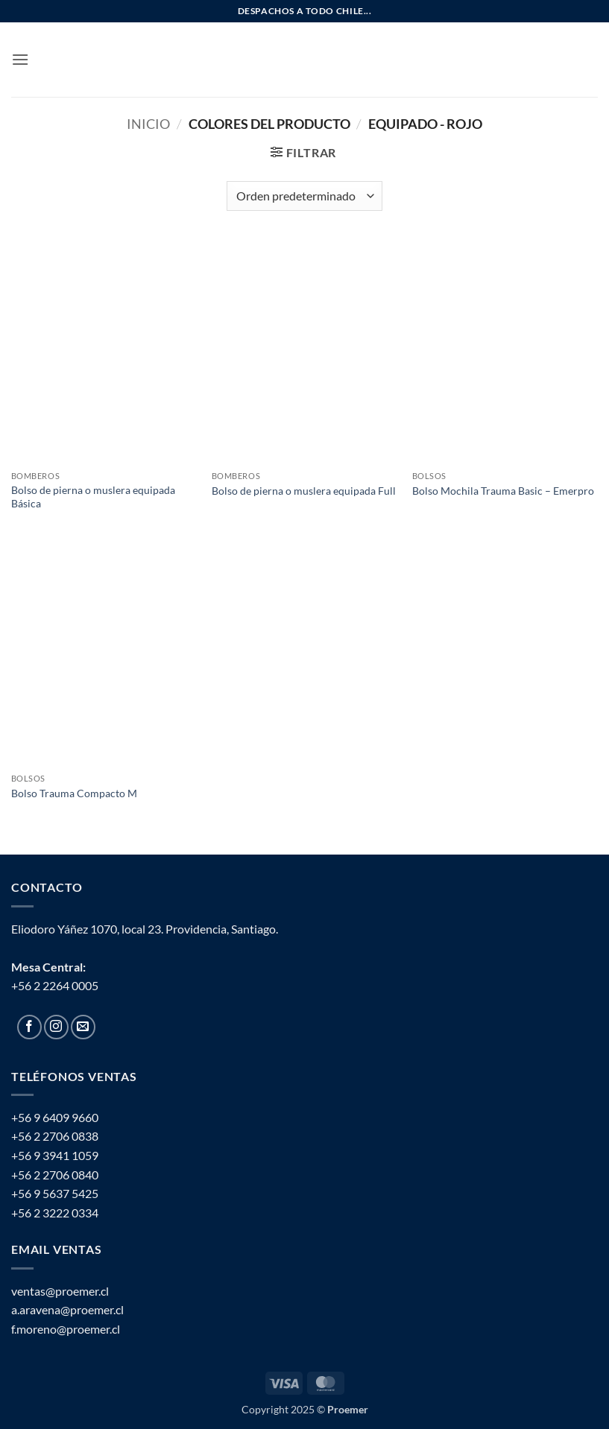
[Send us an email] (83, 1027)
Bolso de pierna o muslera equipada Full (304, 490)
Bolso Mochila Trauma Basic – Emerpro (503, 490)
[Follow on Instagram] (56, 1027)
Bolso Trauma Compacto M (74, 793)
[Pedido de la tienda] (304, 196)
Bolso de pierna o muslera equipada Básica (93, 497)
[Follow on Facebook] (29, 1027)
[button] (20, 59)
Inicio (148, 123)
